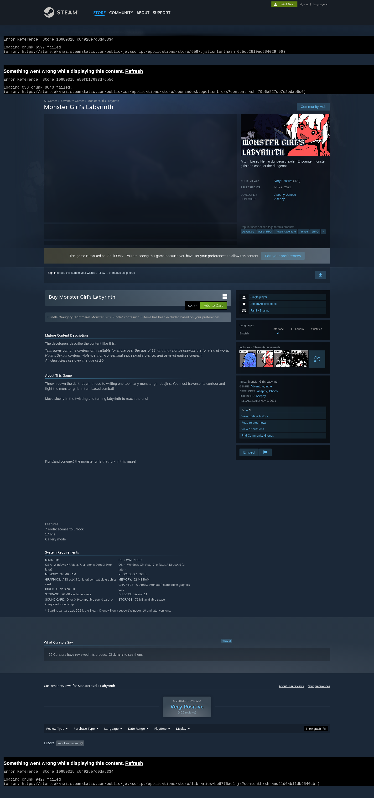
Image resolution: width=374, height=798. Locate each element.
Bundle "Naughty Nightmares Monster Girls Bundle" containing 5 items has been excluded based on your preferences (133, 323)
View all (226, 646)
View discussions (252, 435)
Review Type (55, 738)
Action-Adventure (286, 237)
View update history (254, 422)
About (143, 12)
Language (111, 738)
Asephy (279, 200)
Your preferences (319, 692)
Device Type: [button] (288, 752)
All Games (50, 106)
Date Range (136, 738)
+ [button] (323, 237)
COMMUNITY (121, 12)
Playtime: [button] (153, 752)
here (120, 660)
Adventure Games (72, 106)
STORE (99, 12)
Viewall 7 (317, 364)
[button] (213, 311)
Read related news (253, 428)
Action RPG (265, 237)
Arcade (304, 237)
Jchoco (291, 200)
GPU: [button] (267, 752)
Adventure (248, 237)
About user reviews (291, 692)
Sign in (52, 278)
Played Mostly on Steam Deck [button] (187, 752)
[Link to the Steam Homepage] (65, 16)
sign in (304, 4)
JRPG (315, 237)
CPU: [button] (251, 752)
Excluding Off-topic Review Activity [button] (116, 752)
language (319, 4)
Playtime (160, 738)
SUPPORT (162, 12)
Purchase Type (84, 738)
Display (181, 738)
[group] (187, 753)
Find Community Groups (257, 441)
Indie (268, 392)
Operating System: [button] (227, 752)
